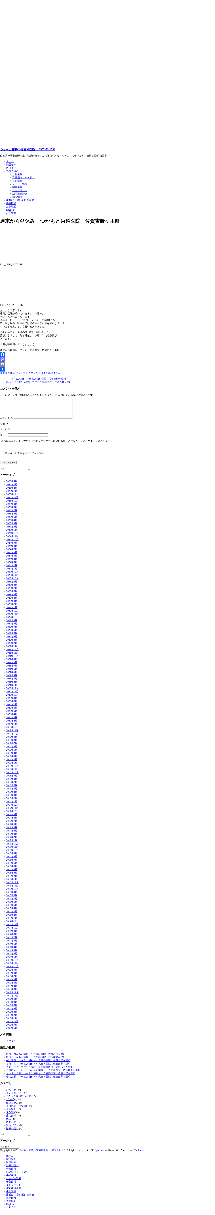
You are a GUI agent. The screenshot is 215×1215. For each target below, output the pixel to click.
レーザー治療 (19, 184)
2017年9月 (11, 818)
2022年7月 (11, 630)
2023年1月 (11, 611)
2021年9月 (11, 663)
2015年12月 (12, 886)
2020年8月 (11, 705)
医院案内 (11, 168)
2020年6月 (11, 711)
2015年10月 (12, 892)
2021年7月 (11, 669)
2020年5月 (11, 714)
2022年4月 (11, 640)
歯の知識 (11, 1119)
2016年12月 (12, 847)
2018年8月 (11, 782)
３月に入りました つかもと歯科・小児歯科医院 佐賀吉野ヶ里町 (43, 1074)
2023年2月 (11, 608)
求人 (8, 1122)
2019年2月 (11, 763)
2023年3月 (11, 604)
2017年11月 (12, 811)
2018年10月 (12, 776)
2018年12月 (12, 769)
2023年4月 (11, 601)
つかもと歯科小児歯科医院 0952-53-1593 (27, 149)
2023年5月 (11, 598)
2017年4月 (11, 834)
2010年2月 (11, 1018)
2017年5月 (11, 831)
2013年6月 (11, 983)
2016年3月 (11, 876)
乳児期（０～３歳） (23, 177)
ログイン (11, 1044)
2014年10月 (12, 931)
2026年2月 (11, 491)
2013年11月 (12, 967)
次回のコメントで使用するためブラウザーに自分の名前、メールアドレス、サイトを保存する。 (57, 444)
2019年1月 (11, 766)
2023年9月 (11, 585)
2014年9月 (11, 934)
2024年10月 (12, 543)
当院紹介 (11, 1112)
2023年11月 (12, 578)
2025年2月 (11, 530)
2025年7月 (11, 514)
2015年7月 (11, 902)
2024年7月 (11, 553)
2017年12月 (12, 808)
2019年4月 (11, 756)
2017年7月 (11, 824)
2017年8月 (11, 821)
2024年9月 (11, 546)
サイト (3, 438)
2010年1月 (11, 1022)
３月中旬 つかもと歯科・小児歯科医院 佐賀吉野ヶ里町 (38, 1067)
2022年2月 (11, 646)
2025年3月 (11, 527)
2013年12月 (12, 963)
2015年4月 (11, 912)
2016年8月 (11, 860)
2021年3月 (11, 682)
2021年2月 (11, 685)
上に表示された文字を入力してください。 (23, 457)
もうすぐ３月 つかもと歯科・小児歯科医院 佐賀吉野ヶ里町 (40, 1077)
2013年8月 (11, 976)
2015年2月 (11, 918)
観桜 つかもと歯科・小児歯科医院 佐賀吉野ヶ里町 (35, 1057)
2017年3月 (11, 837)
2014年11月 (12, 928)
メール (5, 433)
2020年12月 (12, 692)
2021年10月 (12, 659)
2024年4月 (11, 562)
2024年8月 (11, 549)
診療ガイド (12, 1129)
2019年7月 (11, 747)
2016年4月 (11, 873)
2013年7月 (11, 980)
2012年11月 (12, 999)
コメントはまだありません (46, 373)
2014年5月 (11, 947)
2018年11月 (12, 773)
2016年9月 (11, 857)
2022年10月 (12, 621)
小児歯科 (17, 180)
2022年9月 (11, 624)
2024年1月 (11, 572)
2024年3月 (11, 566)
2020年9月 (11, 701)
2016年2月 (11, 879)
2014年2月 (11, 957)
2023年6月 (11, 595)
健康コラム (12, 1106)
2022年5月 (11, 637)
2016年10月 (12, 853)
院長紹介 (11, 164)
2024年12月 (12, 536)
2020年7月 (11, 708)
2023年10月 (12, 582)
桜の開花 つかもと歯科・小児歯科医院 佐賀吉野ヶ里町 (38, 1064)
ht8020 (3, 373)
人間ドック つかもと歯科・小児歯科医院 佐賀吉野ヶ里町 (39, 1070)
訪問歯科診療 (19, 193)
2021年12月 (12, 653)
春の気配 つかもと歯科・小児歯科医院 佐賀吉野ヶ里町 (38, 1080)
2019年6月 (11, 750)
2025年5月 (11, 520)
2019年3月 (11, 760)
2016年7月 (11, 863)
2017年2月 (11, 840)
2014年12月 (12, 925)
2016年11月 (12, 850)
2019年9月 (11, 740)
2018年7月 (11, 785)
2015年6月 (11, 905)
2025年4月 (11, 523)
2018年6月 (11, 789)
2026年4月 (11, 485)
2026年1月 (11, 494)
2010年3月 (11, 1015)
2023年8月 (11, 588)
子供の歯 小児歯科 (17, 1109)
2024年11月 (12, 540)
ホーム (10, 161)
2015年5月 (11, 908)
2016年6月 (11, 866)
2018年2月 (11, 802)
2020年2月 (11, 724)
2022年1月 (11, 650)
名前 (4, 427)
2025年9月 (11, 507)
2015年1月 (11, 921)
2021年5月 (11, 676)
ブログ (26, 373)
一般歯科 (17, 174)
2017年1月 (11, 844)
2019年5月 (11, 753)
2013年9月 (11, 973)
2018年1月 (11, 805)
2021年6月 (11, 672)
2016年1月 (11, 883)
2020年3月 (11, 721)
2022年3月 (11, 643)
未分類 (10, 1116)
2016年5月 (11, 870)
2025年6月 (11, 517)
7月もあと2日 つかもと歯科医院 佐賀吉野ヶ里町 (36, 378)
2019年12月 (12, 730)
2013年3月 (11, 993)
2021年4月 (11, 679)
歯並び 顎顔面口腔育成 (20, 200)
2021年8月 (11, 666)
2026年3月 (11, 488)
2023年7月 (11, 591)
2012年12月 (12, 996)
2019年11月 (12, 734)
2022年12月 (12, 614)
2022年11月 (12, 617)
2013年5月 (11, 986)
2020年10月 (12, 698)
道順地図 (11, 206)
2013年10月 (12, 970)
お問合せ (11, 212)
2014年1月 (11, 960)
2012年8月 (11, 1005)
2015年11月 (12, 889)
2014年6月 (11, 944)
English (10, 209)
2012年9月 (11, 1002)
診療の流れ (12, 1132)
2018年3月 (11, 798)
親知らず (11, 1125)
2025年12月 (12, 498)
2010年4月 (11, 1012)
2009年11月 (12, 1025)
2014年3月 (11, 954)
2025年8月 (11, 511)
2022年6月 (11, 633)
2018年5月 (11, 792)
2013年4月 (11, 989)
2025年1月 (11, 533)
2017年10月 (12, 815)
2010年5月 (11, 1009)
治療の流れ (12, 171)
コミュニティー (14, 1096)
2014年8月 (11, 938)
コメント (6, 421)
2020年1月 (11, 727)
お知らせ (11, 1093)
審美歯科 (17, 187)
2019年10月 (12, 737)
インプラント (19, 190)
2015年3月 (11, 915)
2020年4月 (11, 718)
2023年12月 (12, 575)
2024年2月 (11, 569)
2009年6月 (11, 1031)
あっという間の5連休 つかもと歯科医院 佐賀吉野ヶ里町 (40, 382)
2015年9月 (11, 895)
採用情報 (11, 203)
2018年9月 (11, 779)
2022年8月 (11, 627)
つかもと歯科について (18, 1100)
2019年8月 (11, 743)
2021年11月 (12, 656)
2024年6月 (11, 556)
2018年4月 (11, 795)
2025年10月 (12, 504)
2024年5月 (11, 559)
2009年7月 (11, 1028)
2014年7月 (11, 941)
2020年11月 (12, 695)
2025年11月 (12, 501)
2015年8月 (11, 899)
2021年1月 (11, 688)
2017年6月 (11, 828)
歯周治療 (17, 197)
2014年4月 (11, 950)
